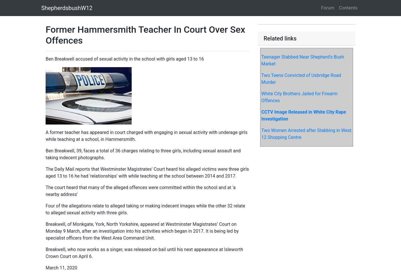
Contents (348, 8)
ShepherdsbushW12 (66, 8)
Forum (327, 8)
